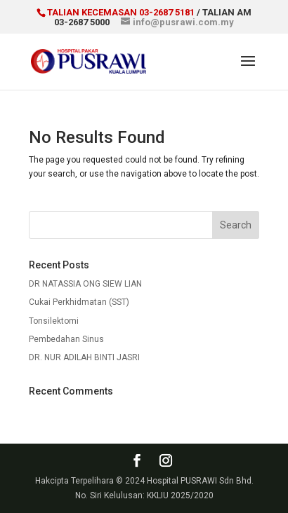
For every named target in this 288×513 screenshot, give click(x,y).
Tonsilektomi (54, 321)
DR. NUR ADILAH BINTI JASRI (84, 357)
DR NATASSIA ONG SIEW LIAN (85, 284)
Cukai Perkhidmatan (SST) (79, 302)
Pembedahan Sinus (66, 339)
